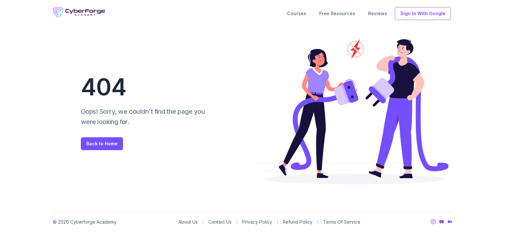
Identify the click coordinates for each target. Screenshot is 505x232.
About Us (188, 222)
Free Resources (337, 13)
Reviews (377, 13)
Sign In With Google (422, 13)
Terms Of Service (341, 222)
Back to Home (102, 143)
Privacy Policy (257, 222)
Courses (296, 13)
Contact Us (220, 222)
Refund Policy (297, 222)
